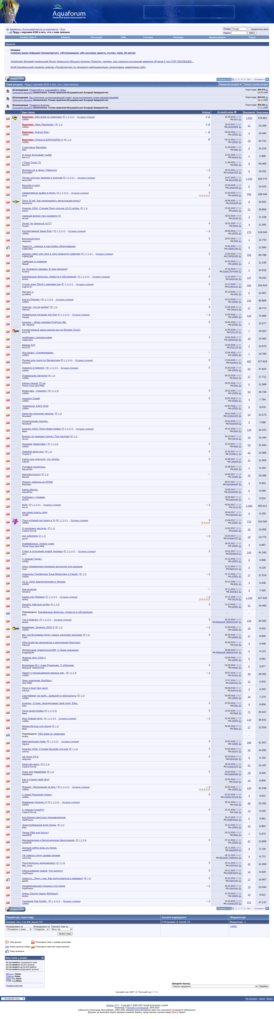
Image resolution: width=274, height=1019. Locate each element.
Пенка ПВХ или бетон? (35, 832)
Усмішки (10, 976)
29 (249, 140)
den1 (236, 119)
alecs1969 (27, 180)
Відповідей (249, 112)
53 (249, 392)
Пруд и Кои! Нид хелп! (35, 688)
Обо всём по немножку (51, 733)
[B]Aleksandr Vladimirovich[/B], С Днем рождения (50, 650)
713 (249, 521)
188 (249, 742)
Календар (178, 37)
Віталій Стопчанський (137, 1007)
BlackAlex (26, 484)
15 (249, 475)
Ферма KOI (28, 345)
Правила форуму (14, 985)
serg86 (25, 515)
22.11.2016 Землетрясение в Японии (43, 581)
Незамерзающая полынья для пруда (43, 886)
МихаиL (25, 477)
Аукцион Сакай (31, 398)
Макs (24, 431)
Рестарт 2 (27, 291)
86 (249, 803)
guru (24, 554)
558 (249, 194)
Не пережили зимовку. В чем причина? (45, 269)
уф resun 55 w (30, 756)
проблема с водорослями (37, 337)
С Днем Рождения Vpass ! (37, 794)
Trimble (234, 476)
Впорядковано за (14, 926)
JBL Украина (28, 325)
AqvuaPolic (27, 469)
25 (249, 529)
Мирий (25, 264)
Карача (234, 157)
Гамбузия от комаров (34, 261)
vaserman (233, 279)
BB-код (9, 974)
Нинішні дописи (217, 37)
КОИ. (25, 504)
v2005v (25, 119)
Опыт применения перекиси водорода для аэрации (52, 566)
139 (249, 620)
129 (249, 429)
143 (249, 552)
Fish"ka (234, 438)
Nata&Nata (27, 774)
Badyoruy (233, 569)
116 (249, 315)
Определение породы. (35, 421)
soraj (236, 644)
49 (249, 674)
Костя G (26, 157)
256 (249, 255)
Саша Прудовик (230, 271)
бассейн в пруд (31, 185)
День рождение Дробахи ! (37, 680)
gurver (25, 539)
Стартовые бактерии (34, 147)
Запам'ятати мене (258, 29)
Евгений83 (27, 173)
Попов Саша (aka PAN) (33, 386)
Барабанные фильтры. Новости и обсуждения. (65, 612)
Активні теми (26, 37)
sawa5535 (27, 835)
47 (249, 841)
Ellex (24, 150)
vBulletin (110, 1005)
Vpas (24, 569)
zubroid (25, 462)
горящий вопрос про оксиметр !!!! (41, 215)
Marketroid (27, 203)
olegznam (26, 241)
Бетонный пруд (31, 238)
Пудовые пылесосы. (34, 466)
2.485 (249, 505)
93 (249, 369)
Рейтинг (206, 112)
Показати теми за (59, 926)
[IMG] (8, 978)
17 (249, 308)
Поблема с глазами (33, 497)
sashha (235, 195)
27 (249, 376)
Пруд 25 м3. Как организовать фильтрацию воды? (51, 200)
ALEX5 (25, 500)
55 (249, 445)
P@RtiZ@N (27, 256)
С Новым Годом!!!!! (33, 809)
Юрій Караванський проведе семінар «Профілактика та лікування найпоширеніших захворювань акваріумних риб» (78, 67)
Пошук (252, 37)
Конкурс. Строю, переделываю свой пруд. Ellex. (50, 703)
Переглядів (262, 112)
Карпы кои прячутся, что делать (41, 459)
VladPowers (27, 820)
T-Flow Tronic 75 (31, 162)
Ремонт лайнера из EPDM (37, 482)
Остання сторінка (85, 117)
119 (249, 719)
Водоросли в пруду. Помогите (39, 170)
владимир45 (232, 484)
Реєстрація (96, 37)
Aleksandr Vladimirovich (227, 622)
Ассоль (234, 675)
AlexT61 (26, 165)
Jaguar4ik (233, 203)
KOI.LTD (26, 332)
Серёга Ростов (29, 531)
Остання (259, 79)
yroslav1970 (232, 172)
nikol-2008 (27, 683)
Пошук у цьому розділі (256, 84)
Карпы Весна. (30, 489)
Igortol (25, 782)
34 (249, 750)
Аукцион (65, 37)
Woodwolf (26, 416)
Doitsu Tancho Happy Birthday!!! (40, 893)
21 (249, 125)
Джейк (25, 881)
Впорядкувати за (41, 926)
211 (249, 902)
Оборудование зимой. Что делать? (42, 870)
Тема (24, 112)
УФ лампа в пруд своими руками (41, 855)
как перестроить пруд (34, 512)
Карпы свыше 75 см (33, 383)
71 (249, 712)
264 (249, 285)
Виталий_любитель (228, 857)
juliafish (234, 637)
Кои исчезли (29, 589)
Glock (24, 195)
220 (249, 300)
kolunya (25, 690)
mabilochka (27, 188)
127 (249, 277)
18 (249, 537)
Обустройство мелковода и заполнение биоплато (51, 642)
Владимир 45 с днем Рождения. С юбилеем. (48, 665)
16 (249, 696)
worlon (25, 211)
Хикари (25, 317)
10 (249, 338)
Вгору (270, 999)
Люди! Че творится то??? (37, 223)
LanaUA (234, 461)
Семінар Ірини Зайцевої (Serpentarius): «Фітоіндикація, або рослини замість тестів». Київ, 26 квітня (72, 52)
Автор (31, 112)
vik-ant (25, 218)
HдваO (235, 667)
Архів (262, 999)
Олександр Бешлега (22, 92)
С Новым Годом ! (32, 558)
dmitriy (25, 279)
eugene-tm (27, 287)
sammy (25, 751)
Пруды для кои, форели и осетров (42, 177)
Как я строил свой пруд (35, 779)
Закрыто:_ (49, 246)
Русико (25, 226)
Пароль (227, 33)
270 (249, 232)
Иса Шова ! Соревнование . (38, 352)
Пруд (63, 29)
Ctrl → (250, 79)
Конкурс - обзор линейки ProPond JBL (44, 322)
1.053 (249, 118)
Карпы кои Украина (33, 596)
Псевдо (227, 29)
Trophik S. (27, 454)
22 (249, 452)
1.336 (249, 598)
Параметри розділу (229, 84)
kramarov (26, 363)
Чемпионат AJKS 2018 (35, 406)
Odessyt (26, 309)
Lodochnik (233, 187)
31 (249, 605)
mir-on (25, 507)
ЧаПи (123, 37)
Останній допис (225, 112)
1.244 (249, 178)
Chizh (24, 637)
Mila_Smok (27, 866)
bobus (235, 226)
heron (235, 378)
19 (249, 437)
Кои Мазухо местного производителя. (44, 817)
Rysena (25, 271)
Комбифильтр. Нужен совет (38, 543)
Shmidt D (26, 592)
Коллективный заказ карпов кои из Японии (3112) (51, 329)
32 (249, 864)
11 (249, 460)
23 (249, 414)
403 (249, 361)
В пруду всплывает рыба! (37, 154)
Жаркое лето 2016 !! (34, 657)
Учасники (148, 37)
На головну (251, 999)
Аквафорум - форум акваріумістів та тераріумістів (34, 29)
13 (249, 811)
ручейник (26, 294)
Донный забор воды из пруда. (39, 847)
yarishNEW (233, 127)
